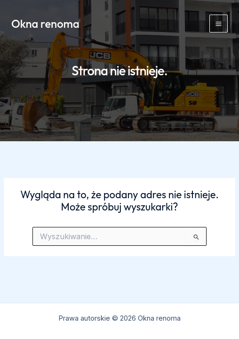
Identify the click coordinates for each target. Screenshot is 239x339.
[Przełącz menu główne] (218, 24)
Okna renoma (45, 23)
